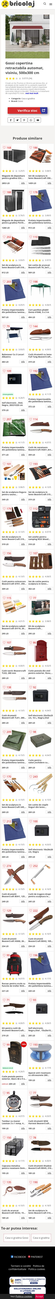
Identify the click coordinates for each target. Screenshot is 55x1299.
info (23, 183)
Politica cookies (36, 1269)
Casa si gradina (41, 1237)
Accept (39, 1296)
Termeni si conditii (21, 1266)
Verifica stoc (32, 110)
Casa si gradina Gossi (16, 1237)
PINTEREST (35, 1256)
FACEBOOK (18, 1256)
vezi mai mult (31, 93)
